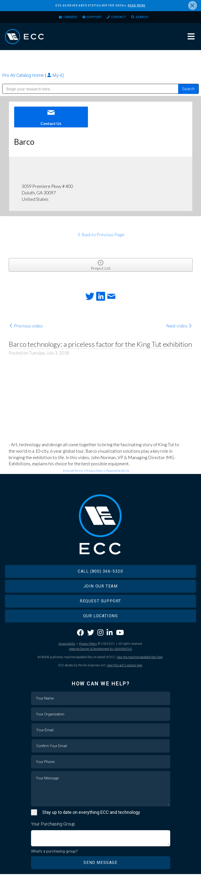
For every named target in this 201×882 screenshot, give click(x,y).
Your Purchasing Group (53, 831)
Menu (191, 38)
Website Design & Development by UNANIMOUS (100, 656)
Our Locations (100, 623)
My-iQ (55, 78)
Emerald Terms (73, 473)
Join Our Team (100, 593)
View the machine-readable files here (139, 665)
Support (93, 18)
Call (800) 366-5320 (100, 579)
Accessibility (66, 651)
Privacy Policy (94, 473)
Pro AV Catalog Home (23, 78)
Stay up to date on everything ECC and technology (91, 820)
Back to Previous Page (100, 237)
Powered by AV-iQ (117, 473)
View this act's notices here (124, 673)
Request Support (100, 608)
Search (145, 18)
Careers (67, 18)
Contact (120, 18)
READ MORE (136, 5)
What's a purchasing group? (54, 859)
